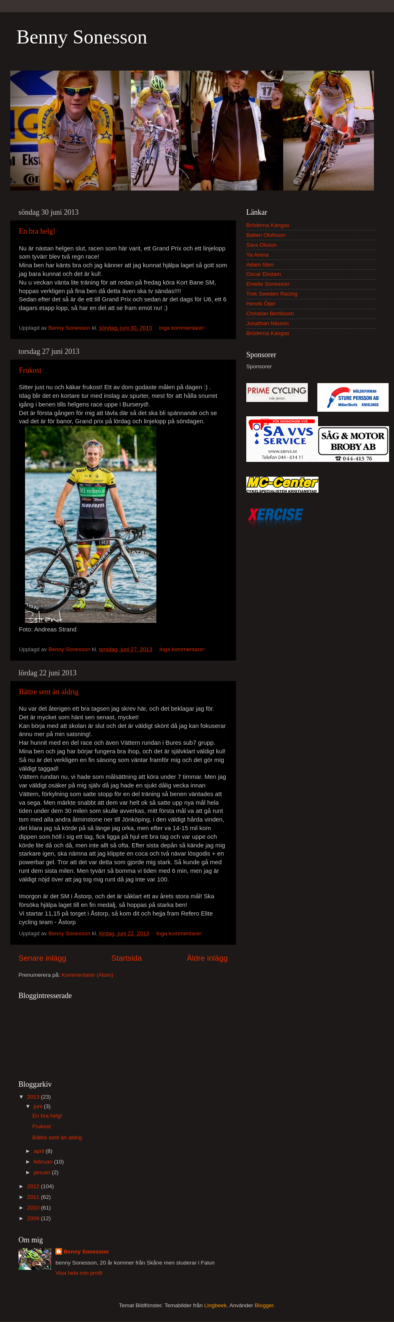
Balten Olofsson (265, 235)
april (40, 1151)
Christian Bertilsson (270, 313)
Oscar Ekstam (263, 274)
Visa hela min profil (78, 1273)
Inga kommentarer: (183, 328)
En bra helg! (37, 231)
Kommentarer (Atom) (87, 975)
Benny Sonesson (81, 37)
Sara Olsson (261, 245)
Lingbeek (215, 1305)
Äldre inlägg (207, 958)
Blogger (264, 1305)
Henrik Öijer (260, 304)
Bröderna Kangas (267, 225)
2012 (34, 1186)
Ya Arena (257, 255)
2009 (34, 1218)
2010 (34, 1208)
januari (43, 1172)
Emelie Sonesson (267, 284)
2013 (34, 1097)
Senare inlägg (42, 958)
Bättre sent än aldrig (48, 692)
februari (44, 1162)
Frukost (30, 370)
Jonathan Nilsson (267, 323)
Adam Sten (260, 265)
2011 (34, 1197)
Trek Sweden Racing (272, 294)
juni (39, 1106)
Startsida (126, 958)
